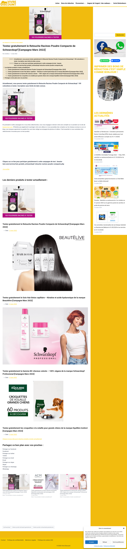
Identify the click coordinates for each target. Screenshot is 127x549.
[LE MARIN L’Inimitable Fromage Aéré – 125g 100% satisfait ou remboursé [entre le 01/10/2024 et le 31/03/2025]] (106, 147)
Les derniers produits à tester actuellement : (17, 67)
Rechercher (120, 35)
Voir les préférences (118, 542)
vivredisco (7, 53)
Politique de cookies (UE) (45, 540)
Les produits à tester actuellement (13, 42)
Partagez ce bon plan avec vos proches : (16, 78)
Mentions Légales (30, 540)
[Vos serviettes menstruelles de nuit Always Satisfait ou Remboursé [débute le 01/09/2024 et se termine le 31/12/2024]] (106, 217)
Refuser (105, 542)
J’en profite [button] (6, 169)
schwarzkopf (6, 527)
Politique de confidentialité (109, 546)
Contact (3, 540)
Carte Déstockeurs (119, 3)
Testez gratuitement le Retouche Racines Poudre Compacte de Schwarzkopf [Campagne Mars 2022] (37, 69)
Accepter (91, 542)
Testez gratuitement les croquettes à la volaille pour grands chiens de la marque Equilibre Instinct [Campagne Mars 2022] (43, 76)
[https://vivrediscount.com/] (110, 88)
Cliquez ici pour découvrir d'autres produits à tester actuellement (22, 439)
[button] (124, 528)
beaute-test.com (8, 127)
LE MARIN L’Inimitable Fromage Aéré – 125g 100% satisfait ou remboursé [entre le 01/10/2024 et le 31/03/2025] (109, 157)
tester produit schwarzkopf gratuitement (43, 527)
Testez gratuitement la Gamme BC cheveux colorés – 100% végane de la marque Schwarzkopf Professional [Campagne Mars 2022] (46, 73)
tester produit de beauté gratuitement (21, 527)
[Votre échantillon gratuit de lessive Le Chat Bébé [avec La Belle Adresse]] (106, 171)
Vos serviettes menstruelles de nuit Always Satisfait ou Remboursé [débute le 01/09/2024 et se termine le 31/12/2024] (110, 227)
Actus (57, 3)
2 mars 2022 (13, 230)
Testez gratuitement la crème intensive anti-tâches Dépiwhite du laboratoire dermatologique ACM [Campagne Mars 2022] (44, 492)
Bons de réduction (67, 3)
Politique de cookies (98, 546)
